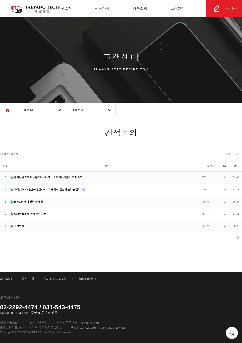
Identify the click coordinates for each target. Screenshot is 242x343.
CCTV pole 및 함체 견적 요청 (28, 213)
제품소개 (140, 8)
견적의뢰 (17, 226)
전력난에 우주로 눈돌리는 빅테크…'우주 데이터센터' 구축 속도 (46, 177)
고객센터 (177, 8)
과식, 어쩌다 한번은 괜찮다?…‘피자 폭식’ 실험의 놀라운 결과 (45, 189)
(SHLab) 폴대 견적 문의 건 (26, 201)
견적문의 (231, 8)
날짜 (236, 166)
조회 (224, 166)
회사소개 (64, 8)
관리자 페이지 (86, 279)
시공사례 (102, 8)
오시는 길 (27, 279)
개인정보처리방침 (56, 279)
